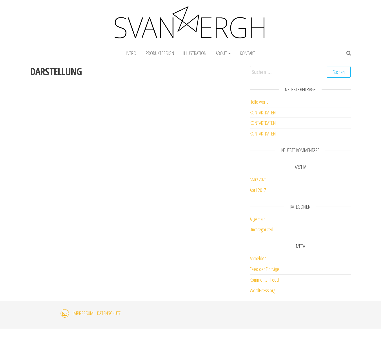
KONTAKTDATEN (263, 112)
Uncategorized (261, 229)
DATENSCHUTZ (109, 313)
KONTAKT (247, 53)
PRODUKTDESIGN (160, 53)
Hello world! (259, 101)
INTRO (131, 53)
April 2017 (258, 190)
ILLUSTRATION (194, 53)
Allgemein (258, 219)
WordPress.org (262, 290)
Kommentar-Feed (264, 279)
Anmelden (258, 258)
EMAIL (64, 313)
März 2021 (258, 179)
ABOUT (223, 53)
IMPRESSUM (83, 313)
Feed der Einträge (264, 269)
